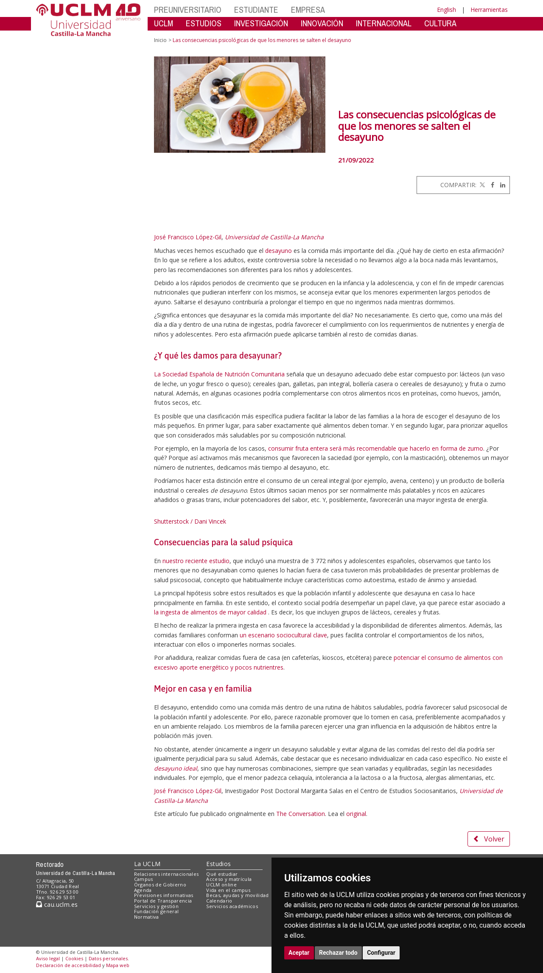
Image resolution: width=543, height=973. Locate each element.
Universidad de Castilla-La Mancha (274, 237)
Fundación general (156, 911)
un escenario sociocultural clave (283, 635)
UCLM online (221, 884)
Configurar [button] (381, 952)
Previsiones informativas (163, 895)
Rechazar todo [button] (338, 952)
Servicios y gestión (156, 906)
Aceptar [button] (299, 952)
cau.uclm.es (57, 904)
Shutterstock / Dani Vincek (190, 521)
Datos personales (108, 958)
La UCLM (147, 864)
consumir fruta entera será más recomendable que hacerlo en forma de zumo (375, 448)
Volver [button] (488, 839)
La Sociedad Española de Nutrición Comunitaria (219, 374)
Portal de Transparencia (163, 900)
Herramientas (489, 10)
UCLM (163, 23)
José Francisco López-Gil (187, 237)
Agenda (143, 890)
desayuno (278, 251)
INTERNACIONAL (383, 23)
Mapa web (117, 965)
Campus (143, 879)
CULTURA (440, 23)
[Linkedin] (500, 185)
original (356, 814)
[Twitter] (481, 185)
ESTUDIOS (203, 23)
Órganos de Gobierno (160, 884)
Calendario (219, 900)
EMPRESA (308, 9)
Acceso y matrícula (229, 879)
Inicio (160, 40)
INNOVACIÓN (322, 23)
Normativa (146, 917)
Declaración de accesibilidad (68, 965)
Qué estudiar (222, 874)
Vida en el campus (228, 890)
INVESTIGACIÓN (261, 23)
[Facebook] (490, 185)
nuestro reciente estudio (196, 561)
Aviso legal (48, 958)
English (446, 10)
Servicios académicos (232, 906)
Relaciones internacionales (166, 874)
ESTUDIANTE (256, 9)
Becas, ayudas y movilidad (237, 895)
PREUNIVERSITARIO (187, 9)
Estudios (218, 864)
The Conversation (300, 814)
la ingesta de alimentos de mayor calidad (211, 612)
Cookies (74, 958)
